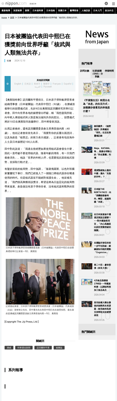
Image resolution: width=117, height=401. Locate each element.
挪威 (9, 347)
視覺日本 (62, 10)
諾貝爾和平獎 (43, 347)
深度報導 (17, 10)
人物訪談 (86, 10)
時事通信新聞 (24, 347)
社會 (9, 60)
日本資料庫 (37, 10)
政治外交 (109, 10)
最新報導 (6, 10)
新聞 (27, 10)
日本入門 (97, 10)
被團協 (59, 347)
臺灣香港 (74, 10)
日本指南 (50, 10)
